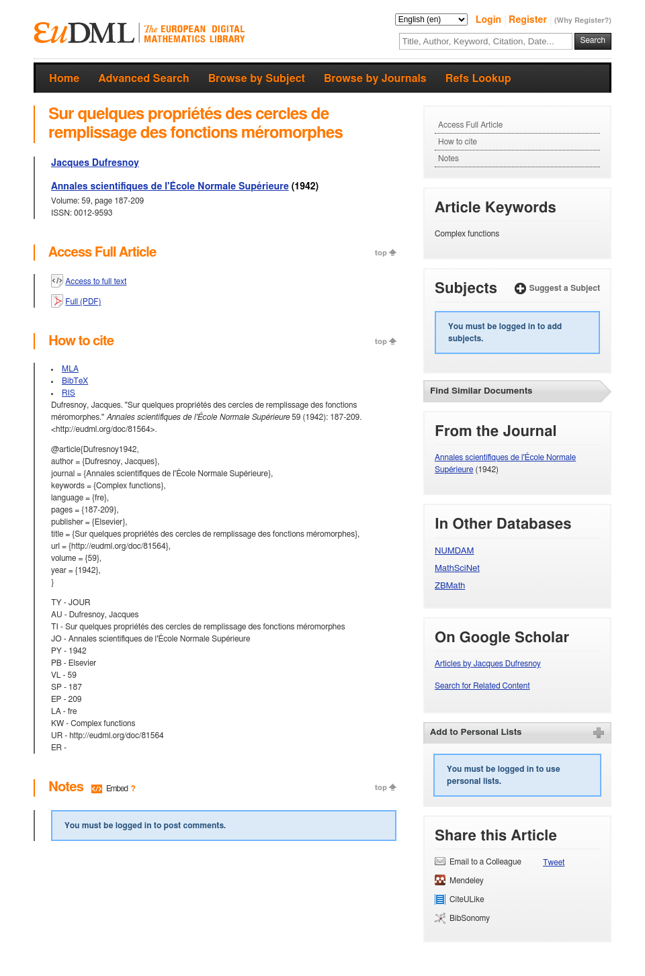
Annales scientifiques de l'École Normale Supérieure (170, 186)
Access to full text (95, 281)
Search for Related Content (482, 686)
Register (529, 20)
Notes (448, 158)
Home (64, 78)
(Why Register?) (582, 20)
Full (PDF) (83, 302)
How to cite (457, 142)
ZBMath (450, 586)
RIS (68, 393)
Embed (117, 789)
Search (592, 40)
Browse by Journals (375, 78)
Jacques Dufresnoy (95, 163)
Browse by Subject (256, 78)
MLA (70, 369)
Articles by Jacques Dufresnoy (488, 664)
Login (490, 20)
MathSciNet (457, 568)
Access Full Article (470, 125)
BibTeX (75, 381)
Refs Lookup (478, 78)
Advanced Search (143, 78)
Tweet (553, 862)
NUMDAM (454, 551)
